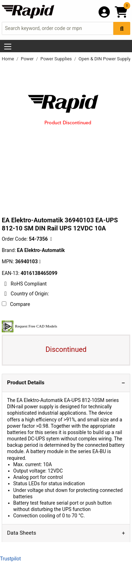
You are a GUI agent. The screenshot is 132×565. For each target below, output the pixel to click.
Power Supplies (56, 58)
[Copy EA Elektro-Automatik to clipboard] (40, 261)
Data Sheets (21, 533)
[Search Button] (121, 28)
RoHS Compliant (24, 284)
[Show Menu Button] (7, 46)
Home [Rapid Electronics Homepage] (8, 58)
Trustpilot (10, 558)
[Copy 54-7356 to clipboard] (51, 239)
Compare (16, 304)
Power (28, 58)
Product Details (25, 382)
